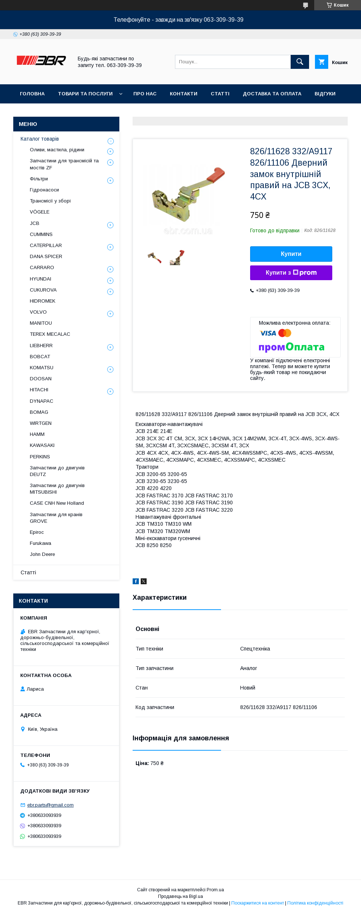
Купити (291, 254)
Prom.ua (215, 889)
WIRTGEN (41, 423)
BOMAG (39, 412)
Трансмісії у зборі (50, 201)
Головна (32, 93)
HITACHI (39, 389)
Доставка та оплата (272, 93)
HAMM (37, 434)
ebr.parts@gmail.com (50, 805)
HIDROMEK (42, 301)
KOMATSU (41, 367)
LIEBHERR (41, 345)
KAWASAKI (42, 445)
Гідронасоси (44, 190)
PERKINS (40, 456)
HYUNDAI (40, 279)
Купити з (291, 272)
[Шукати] (300, 62)
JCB (34, 223)
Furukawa (40, 543)
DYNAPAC (41, 401)
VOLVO (38, 312)
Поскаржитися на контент (257, 903)
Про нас (145, 93)
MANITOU (41, 323)
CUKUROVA (43, 290)
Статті (220, 93)
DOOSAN (41, 378)
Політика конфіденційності (315, 903)
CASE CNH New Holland (57, 503)
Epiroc (37, 532)
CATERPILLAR (46, 245)
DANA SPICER (46, 256)
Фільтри (39, 178)
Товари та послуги (85, 93)
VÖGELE (39, 212)
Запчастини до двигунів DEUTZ (57, 471)
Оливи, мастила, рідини (57, 149)
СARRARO (42, 267)
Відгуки (325, 93)
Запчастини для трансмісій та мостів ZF (64, 164)
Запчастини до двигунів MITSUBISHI (57, 489)
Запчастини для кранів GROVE (56, 518)
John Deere (42, 554)
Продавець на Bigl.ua (180, 896)
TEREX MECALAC (50, 334)
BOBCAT (40, 356)
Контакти (183, 93)
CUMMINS (41, 234)
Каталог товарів (40, 139)
